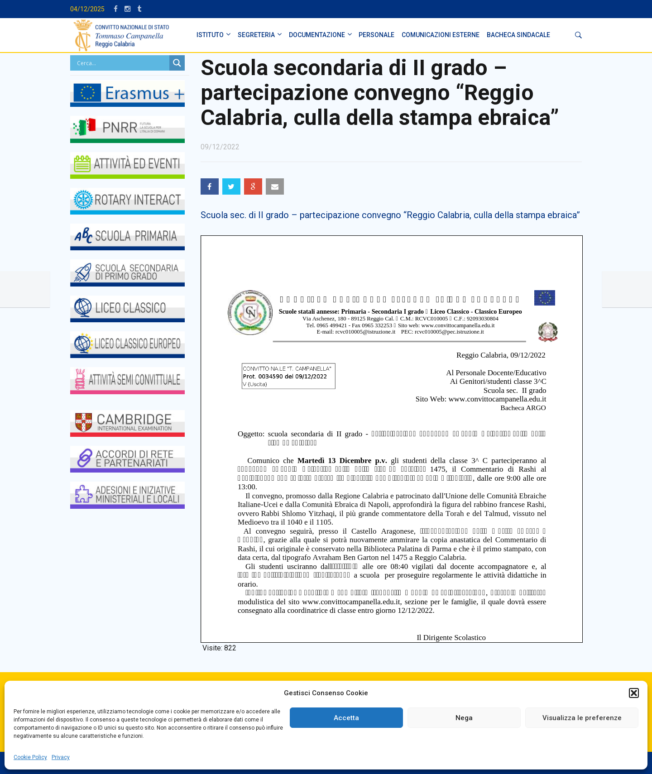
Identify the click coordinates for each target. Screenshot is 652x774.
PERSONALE (376, 34)
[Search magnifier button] (177, 63)
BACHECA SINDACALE (518, 34)
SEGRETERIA (256, 34)
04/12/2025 (87, 9)
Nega (464, 718)
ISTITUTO (210, 34)
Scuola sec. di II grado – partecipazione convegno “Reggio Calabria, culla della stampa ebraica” (390, 215)
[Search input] (122, 63)
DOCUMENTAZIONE (317, 34)
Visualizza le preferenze (582, 718)
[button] (633, 693)
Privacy (61, 757)
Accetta (346, 718)
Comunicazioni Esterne (440, 34)
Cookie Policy (30, 757)
